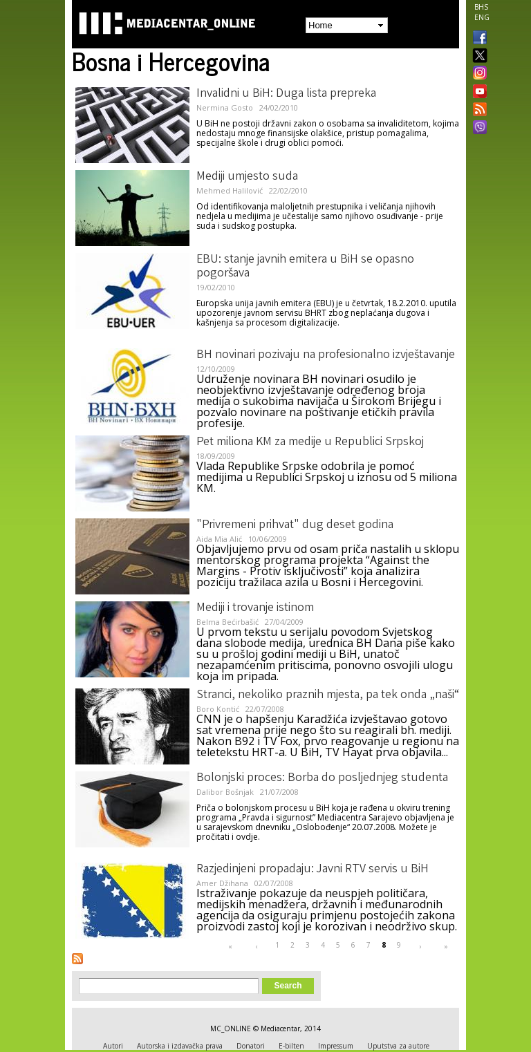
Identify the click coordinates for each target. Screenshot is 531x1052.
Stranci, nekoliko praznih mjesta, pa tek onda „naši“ (327, 695)
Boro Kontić (217, 709)
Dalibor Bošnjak (225, 792)
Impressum (335, 1046)
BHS (481, 7)
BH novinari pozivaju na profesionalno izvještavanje (325, 355)
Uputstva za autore (398, 1046)
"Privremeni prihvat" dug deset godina (294, 525)
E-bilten (291, 1046)
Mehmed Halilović (229, 190)
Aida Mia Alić (219, 539)
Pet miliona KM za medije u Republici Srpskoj (310, 442)
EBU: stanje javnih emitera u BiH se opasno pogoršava (305, 267)
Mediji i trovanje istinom (255, 608)
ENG (482, 17)
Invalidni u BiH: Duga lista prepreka (286, 94)
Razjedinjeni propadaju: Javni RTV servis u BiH (312, 870)
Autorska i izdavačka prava (180, 1046)
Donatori (250, 1046)
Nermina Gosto (224, 107)
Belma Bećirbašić (227, 622)
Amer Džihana (222, 883)
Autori (113, 1046)
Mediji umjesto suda (247, 177)
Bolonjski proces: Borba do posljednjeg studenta (322, 778)
